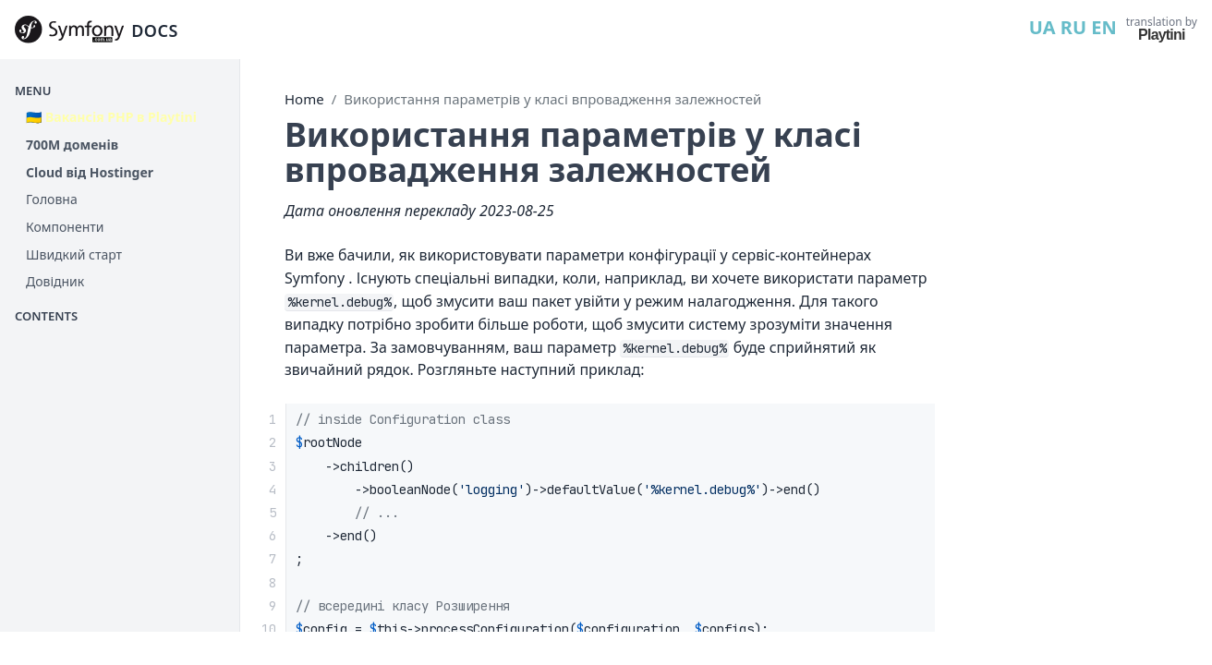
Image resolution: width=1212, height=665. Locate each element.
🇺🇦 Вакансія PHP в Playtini (111, 117)
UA (1042, 27)
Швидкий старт (74, 254)
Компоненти (64, 227)
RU (1073, 27)
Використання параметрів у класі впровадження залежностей (552, 99)
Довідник (55, 281)
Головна (52, 199)
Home (304, 99)
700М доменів (72, 144)
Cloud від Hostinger (89, 172)
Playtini (1161, 34)
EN (1103, 27)
